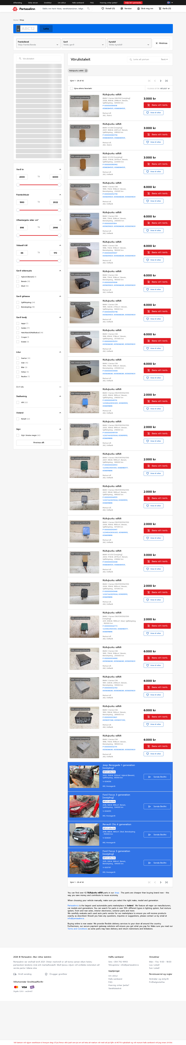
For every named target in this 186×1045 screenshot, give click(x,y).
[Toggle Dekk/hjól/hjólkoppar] (61, 295)
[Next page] (161, 81)
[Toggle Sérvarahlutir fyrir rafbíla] (61, 301)
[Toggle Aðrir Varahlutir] (61, 284)
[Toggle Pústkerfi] (61, 255)
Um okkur (113, 1019)
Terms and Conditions (78, 972)
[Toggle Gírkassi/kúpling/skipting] (61, 261)
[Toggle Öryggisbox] (61, 112)
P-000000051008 (110, 298)
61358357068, (109, 758)
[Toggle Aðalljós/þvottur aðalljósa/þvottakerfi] (61, 272)
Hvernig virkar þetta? (118, 1029)
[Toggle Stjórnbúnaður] (61, 101)
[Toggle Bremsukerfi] (61, 78)
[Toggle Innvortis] (61, 84)
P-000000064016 (110, 106)
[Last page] (166, 81)
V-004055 (107, 852)
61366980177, (123, 496)
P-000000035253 (110, 365)
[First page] (149, 81)
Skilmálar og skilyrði (159, 1023)
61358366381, (120, 201)
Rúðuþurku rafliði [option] (78, 70)
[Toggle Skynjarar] (61, 204)
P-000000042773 (110, 660)
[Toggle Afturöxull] (61, 290)
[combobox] (36, 45)
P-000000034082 (110, 694)
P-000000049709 (110, 460)
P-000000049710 (110, 426)
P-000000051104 (110, 231)
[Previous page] (155, 81)
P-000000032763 (110, 724)
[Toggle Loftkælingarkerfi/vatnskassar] (61, 67)
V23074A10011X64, (111, 463)
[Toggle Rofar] (61, 215)
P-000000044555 (110, 527)
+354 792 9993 (120, 1005)
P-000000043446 (110, 624)
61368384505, (109, 109)
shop (117, 936)
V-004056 (107, 821)
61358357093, (120, 758)
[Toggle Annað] (61, 124)
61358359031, (109, 201)
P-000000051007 (110, 265)
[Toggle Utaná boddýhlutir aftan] (61, 238)
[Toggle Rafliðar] (61, 129)
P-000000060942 (110, 167)
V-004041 (107, 880)
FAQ (110, 1026)
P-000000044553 (110, 493)
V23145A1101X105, (110, 496)
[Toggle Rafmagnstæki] (61, 89)
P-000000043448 (110, 594)
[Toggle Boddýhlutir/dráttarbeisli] (61, 72)
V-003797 (107, 911)
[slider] (18, 329)
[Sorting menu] (159, 88)
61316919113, (124, 429)
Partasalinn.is (73, 949)
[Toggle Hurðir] (61, 221)
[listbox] (120, 71)
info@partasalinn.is (76, 962)
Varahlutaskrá (114, 1032)
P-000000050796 (110, 332)
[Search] (89, 11)
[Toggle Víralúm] (61, 118)
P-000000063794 (110, 136)
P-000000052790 (110, 198)
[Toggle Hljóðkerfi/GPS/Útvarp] (61, 209)
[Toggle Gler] (61, 267)
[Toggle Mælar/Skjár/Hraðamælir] (61, 106)
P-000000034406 (110, 396)
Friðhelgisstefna (157, 1026)
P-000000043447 (110, 560)
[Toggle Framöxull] (61, 244)
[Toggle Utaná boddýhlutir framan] (61, 232)
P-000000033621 (110, 755)
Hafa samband (115, 1023)
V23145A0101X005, (111, 429)
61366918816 (108, 432)
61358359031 (108, 203)
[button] (38, 314)
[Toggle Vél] (61, 227)
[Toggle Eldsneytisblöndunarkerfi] (61, 249)
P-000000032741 (110, 785)
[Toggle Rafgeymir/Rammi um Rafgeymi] (61, 95)
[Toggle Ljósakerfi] (61, 278)
